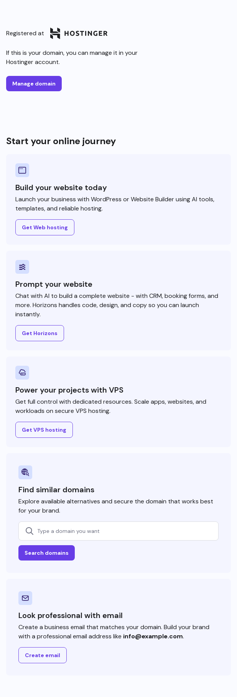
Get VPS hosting (44, 429)
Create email (42, 655)
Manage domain (34, 83)
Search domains (47, 552)
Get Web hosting (45, 227)
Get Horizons (40, 333)
